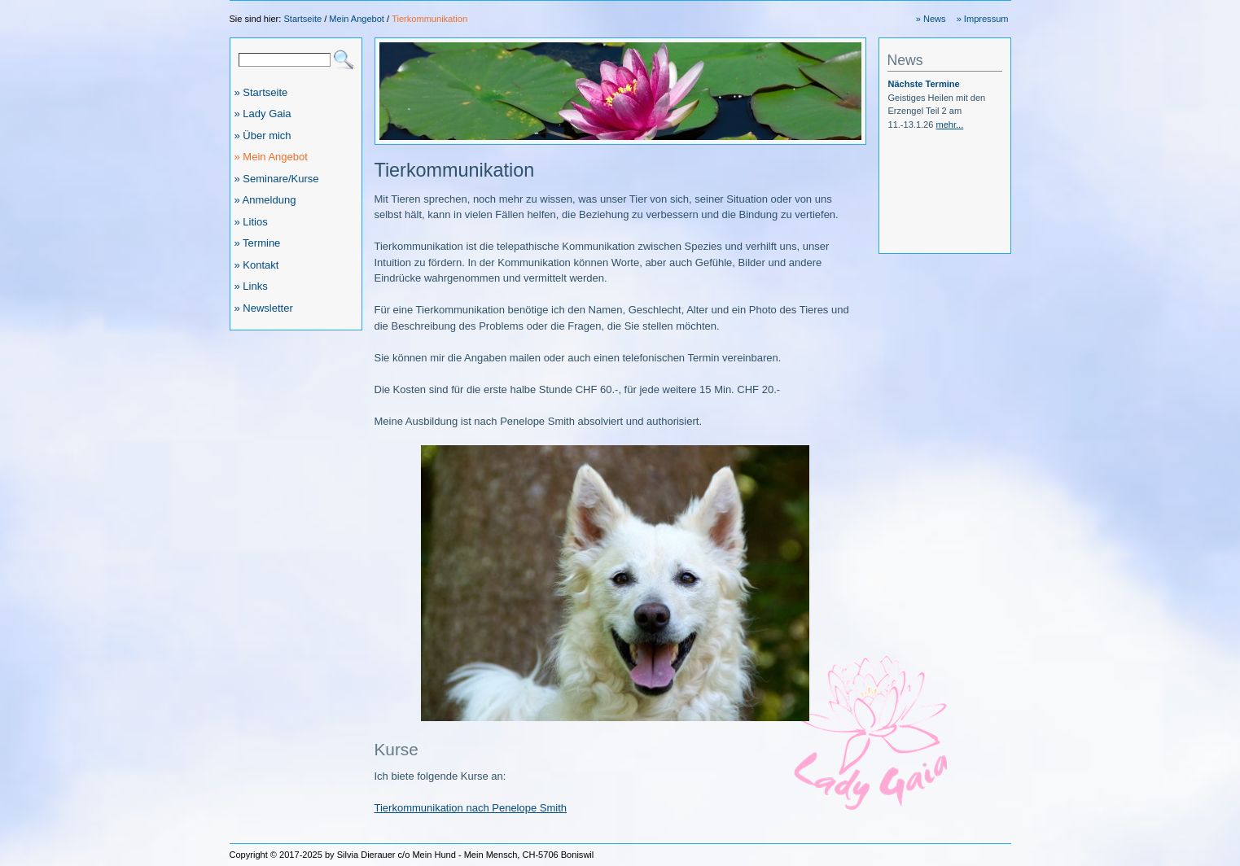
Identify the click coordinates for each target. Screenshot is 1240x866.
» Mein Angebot (271, 157)
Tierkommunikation (429, 19)
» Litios (251, 222)
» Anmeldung (265, 200)
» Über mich (262, 135)
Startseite (302, 19)
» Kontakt (256, 265)
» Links (251, 286)
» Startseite (261, 92)
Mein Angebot (356, 19)
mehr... (949, 124)
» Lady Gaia (262, 113)
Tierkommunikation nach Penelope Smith (471, 808)
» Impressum (983, 19)
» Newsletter (263, 308)
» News (931, 19)
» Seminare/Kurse (276, 179)
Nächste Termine (924, 84)
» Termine (257, 243)
